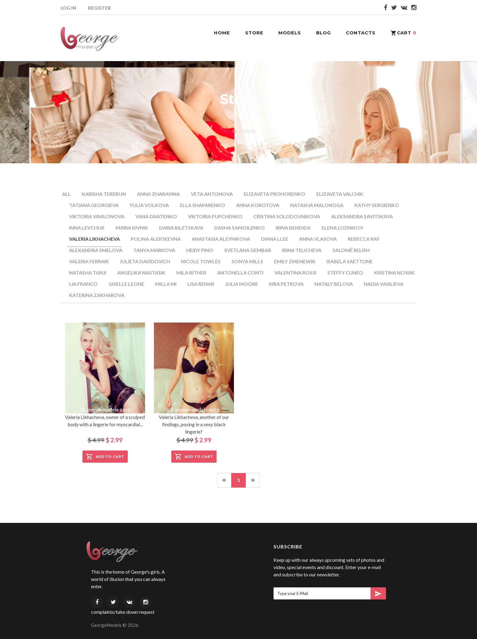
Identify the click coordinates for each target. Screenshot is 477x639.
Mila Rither (191, 272)
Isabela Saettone (349, 261)
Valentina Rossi (295, 272)
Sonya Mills (247, 261)
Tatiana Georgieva (94, 205)
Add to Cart (105, 456)
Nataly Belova (334, 284)
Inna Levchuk (87, 227)
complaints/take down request (123, 612)
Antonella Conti (240, 272)
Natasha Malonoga (316, 205)
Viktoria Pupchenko (215, 216)
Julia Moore (241, 284)
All (66, 194)
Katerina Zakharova (96, 295)
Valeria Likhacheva (94, 239)
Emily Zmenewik (294, 261)
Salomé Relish (351, 250)
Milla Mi (165, 284)
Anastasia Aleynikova (221, 239)
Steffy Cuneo (345, 272)
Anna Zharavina (158, 194)
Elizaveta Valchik (339, 194)
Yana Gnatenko (156, 216)
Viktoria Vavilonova (96, 216)
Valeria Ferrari (89, 261)
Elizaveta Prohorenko (274, 194)
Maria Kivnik (132, 227)
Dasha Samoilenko (239, 227)
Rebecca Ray (364, 239)
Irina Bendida (293, 227)
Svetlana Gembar (247, 250)
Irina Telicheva (302, 250)
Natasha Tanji (87, 272)
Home (230, 131)
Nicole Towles (201, 261)
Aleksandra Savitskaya (362, 216)
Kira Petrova (286, 284)
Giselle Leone (126, 284)
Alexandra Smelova (95, 250)
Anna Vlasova (318, 239)
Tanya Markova (154, 250)
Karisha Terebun (104, 194)
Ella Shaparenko (202, 205)
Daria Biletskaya (181, 227)
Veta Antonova (212, 194)
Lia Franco (83, 284)
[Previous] (224, 480)
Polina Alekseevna (156, 239)
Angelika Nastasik (141, 272)
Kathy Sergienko (376, 205)
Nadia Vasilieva (383, 284)
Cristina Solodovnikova (286, 216)
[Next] (252, 480)
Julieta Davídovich (145, 261)
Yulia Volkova (149, 205)
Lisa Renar (200, 284)
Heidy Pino (199, 250)
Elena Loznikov (342, 227)
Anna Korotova (257, 205)
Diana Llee (274, 239)
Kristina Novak (394, 272)
